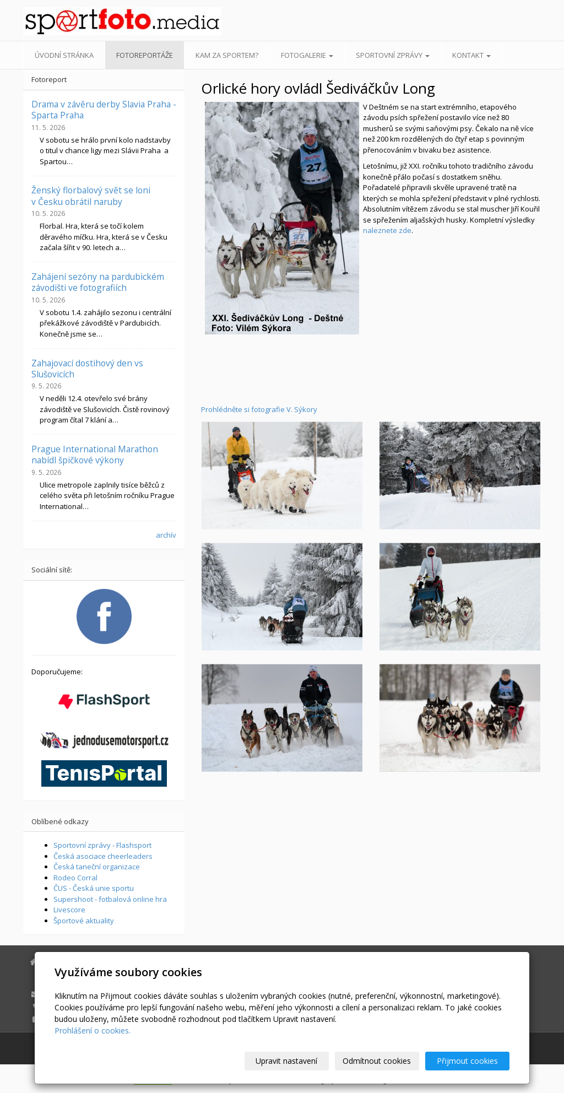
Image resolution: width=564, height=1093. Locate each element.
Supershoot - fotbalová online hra (110, 899)
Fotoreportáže (144, 55)
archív (166, 535)
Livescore (69, 910)
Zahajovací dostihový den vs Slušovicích (87, 368)
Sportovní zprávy (393, 55)
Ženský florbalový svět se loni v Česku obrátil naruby (90, 195)
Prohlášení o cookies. (93, 1030)
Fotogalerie (307, 55)
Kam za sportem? (227, 55)
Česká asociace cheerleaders (103, 856)
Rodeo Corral (75, 878)
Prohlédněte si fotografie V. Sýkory (259, 409)
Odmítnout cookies (377, 1061)
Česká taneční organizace (96, 867)
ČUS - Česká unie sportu (93, 888)
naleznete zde (387, 230)
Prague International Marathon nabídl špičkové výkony (94, 454)
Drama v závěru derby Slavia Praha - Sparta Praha (103, 109)
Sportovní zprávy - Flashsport (102, 845)
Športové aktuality (83, 921)
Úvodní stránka (64, 55)
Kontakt (471, 55)
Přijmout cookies (467, 1061)
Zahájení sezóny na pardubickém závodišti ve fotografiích (97, 282)
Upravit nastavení (287, 1061)
